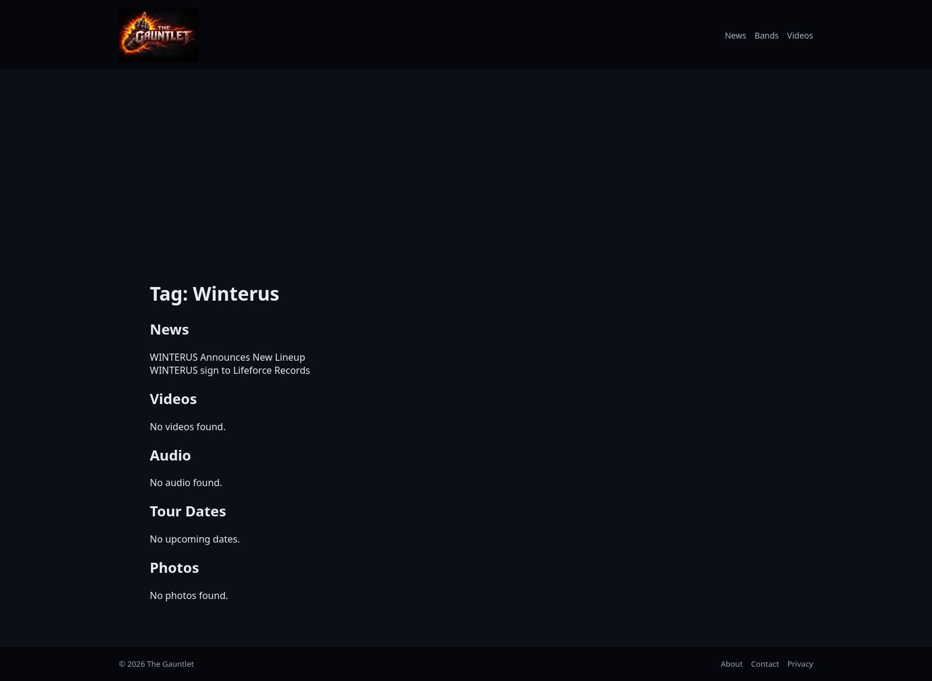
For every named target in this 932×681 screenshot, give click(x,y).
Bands (766, 35)
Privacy (800, 663)
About (732, 663)
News (735, 35)
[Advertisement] (466, 168)
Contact (765, 663)
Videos (800, 35)
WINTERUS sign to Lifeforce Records (230, 370)
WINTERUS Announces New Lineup (228, 357)
